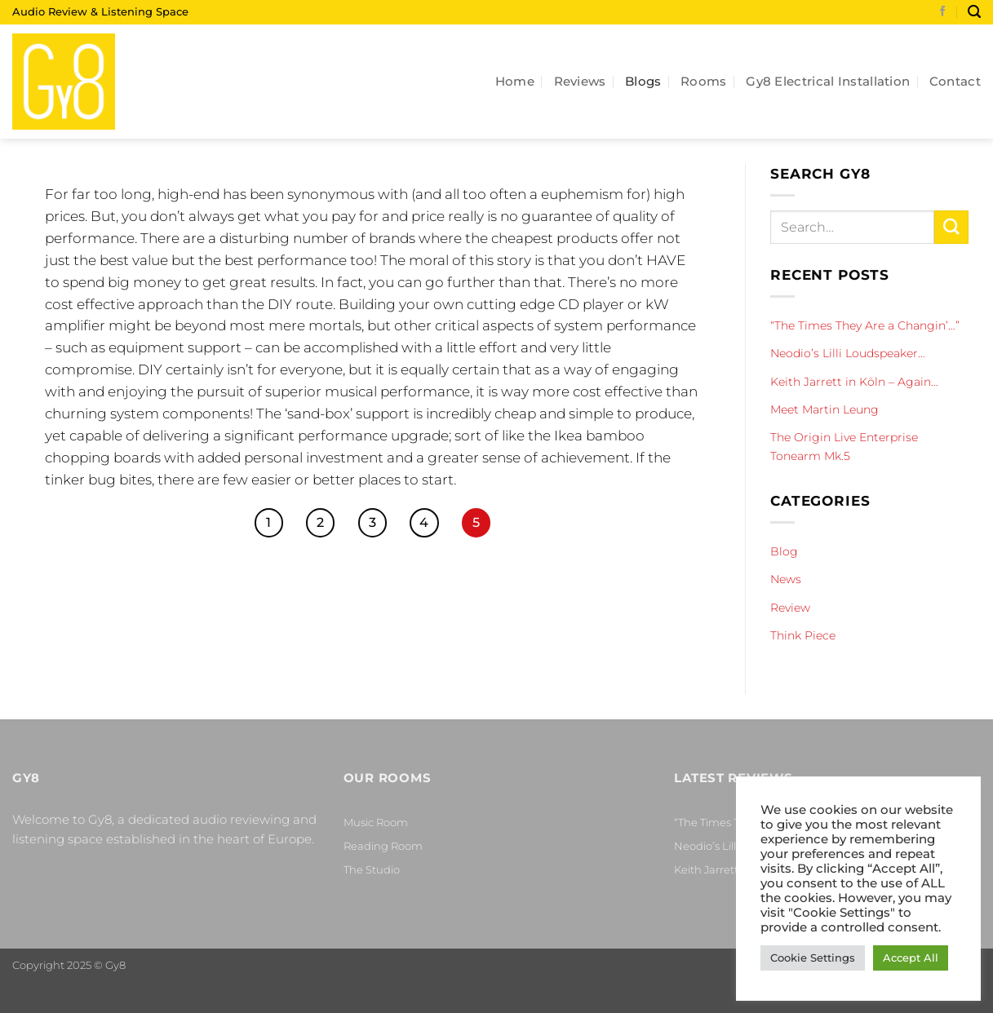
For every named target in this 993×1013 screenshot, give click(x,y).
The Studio (372, 869)
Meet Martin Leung (824, 409)
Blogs (643, 81)
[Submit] (951, 227)
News (785, 579)
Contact (955, 81)
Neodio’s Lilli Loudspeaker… (847, 353)
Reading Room (383, 845)
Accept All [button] (910, 957)
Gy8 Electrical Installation (828, 81)
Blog (784, 551)
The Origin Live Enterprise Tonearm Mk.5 (844, 446)
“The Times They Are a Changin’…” (865, 325)
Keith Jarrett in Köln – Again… (854, 381)
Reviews (580, 81)
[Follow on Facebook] (943, 12)
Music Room (376, 822)
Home (514, 81)
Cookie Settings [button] (812, 957)
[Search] (974, 12)
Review (790, 607)
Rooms (703, 81)
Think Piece (803, 635)
